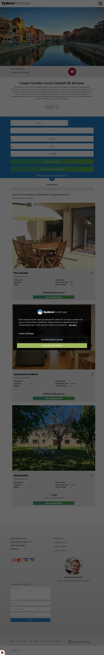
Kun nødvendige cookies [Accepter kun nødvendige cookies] (52, 340)
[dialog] (52, 327)
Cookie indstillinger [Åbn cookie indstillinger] (26, 333)
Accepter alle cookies (52, 345)
